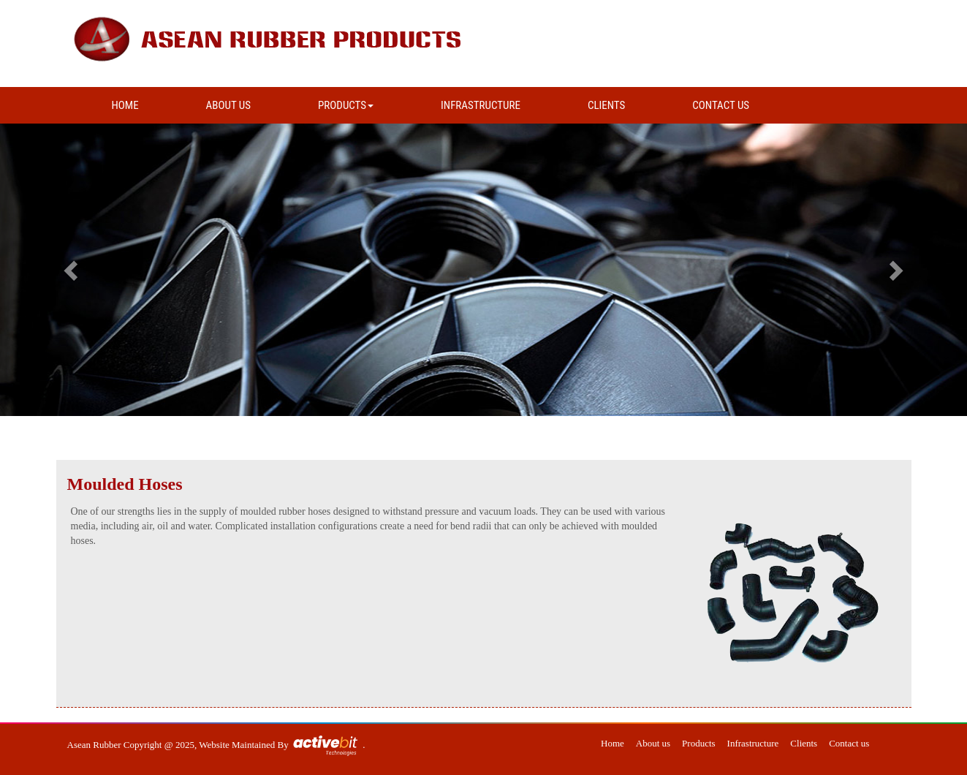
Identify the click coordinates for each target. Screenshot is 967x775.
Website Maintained (238, 744)
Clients (803, 743)
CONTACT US (720, 105)
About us (653, 743)
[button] (72, 270)
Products (699, 743)
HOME (125, 105)
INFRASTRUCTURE (480, 105)
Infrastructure (753, 743)
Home (612, 743)
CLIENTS (606, 105)
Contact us (849, 743)
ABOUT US (228, 105)
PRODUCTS (345, 105)
